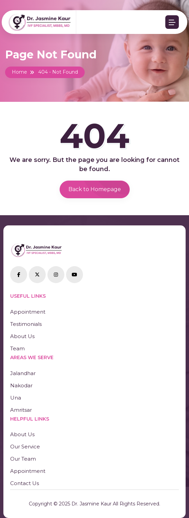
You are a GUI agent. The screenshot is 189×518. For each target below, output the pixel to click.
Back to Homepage (94, 189)
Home (19, 72)
